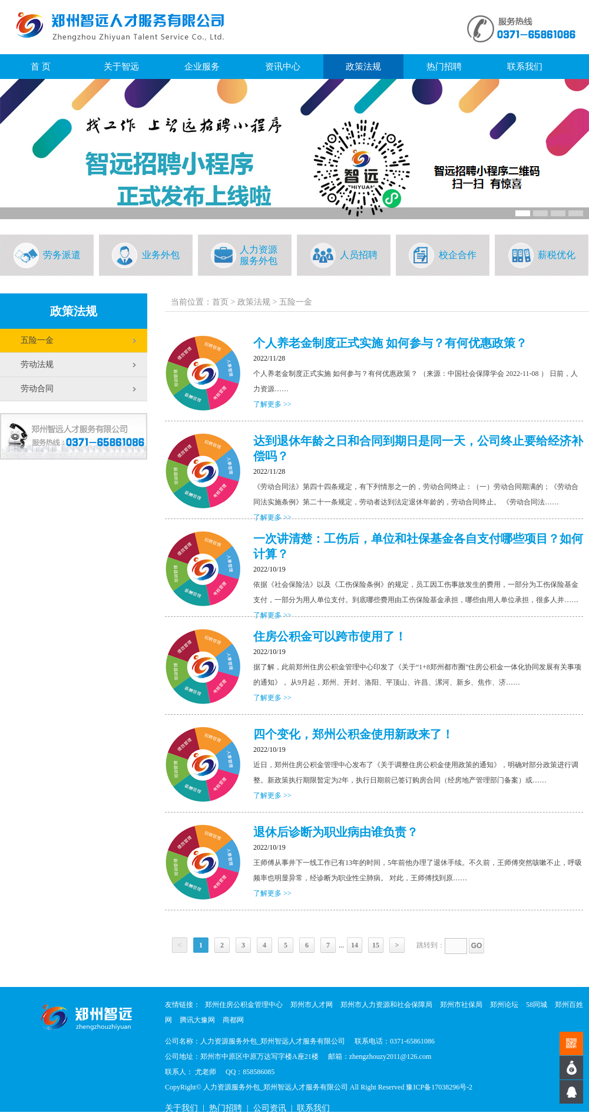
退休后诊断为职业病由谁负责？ (335, 832)
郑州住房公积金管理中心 (244, 1005)
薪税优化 (556, 255)
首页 (220, 302)
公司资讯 (269, 1108)
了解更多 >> (272, 404)
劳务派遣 (62, 255)
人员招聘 (359, 255)
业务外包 (161, 255)
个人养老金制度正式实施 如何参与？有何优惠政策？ (390, 342)
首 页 (41, 66)
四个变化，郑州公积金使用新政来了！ (353, 734)
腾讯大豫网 (197, 1020)
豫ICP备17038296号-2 (439, 1087)
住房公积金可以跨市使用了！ (329, 636)
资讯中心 (282, 66)
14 (354, 945)
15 (375, 945)
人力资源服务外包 (258, 255)
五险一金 (37, 340)
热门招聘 (444, 66)
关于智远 (121, 66)
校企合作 (458, 255)
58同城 (536, 1005)
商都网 (233, 1020)
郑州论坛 (504, 1005)
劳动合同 (37, 388)
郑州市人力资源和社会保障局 (386, 1005)
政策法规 (363, 66)
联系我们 (524, 66)
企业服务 (202, 66)
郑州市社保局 (461, 1005)
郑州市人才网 (311, 1005)
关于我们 (181, 1108)
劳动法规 (37, 364)
